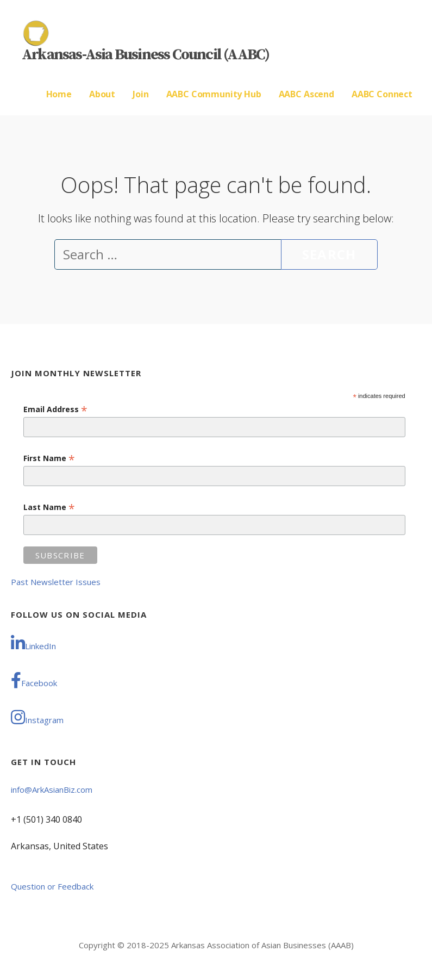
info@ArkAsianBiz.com (51, 789)
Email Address (55, 409)
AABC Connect (382, 94)
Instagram (37, 717)
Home (59, 94)
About (102, 94)
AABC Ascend (306, 94)
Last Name (49, 507)
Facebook (34, 680)
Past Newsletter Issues (56, 581)
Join (140, 94)
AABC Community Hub (213, 94)
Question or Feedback (52, 886)
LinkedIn (33, 643)
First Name (49, 458)
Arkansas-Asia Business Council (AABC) (145, 54)
